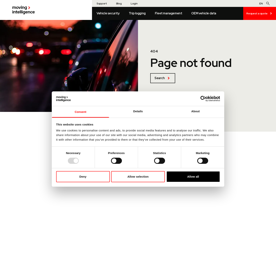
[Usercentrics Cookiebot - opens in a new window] (203, 99)
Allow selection (138, 176)
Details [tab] (138, 111)
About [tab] (195, 111)
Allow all (193, 176)
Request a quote (259, 13)
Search (162, 78)
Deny (82, 176)
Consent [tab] (80, 111)
